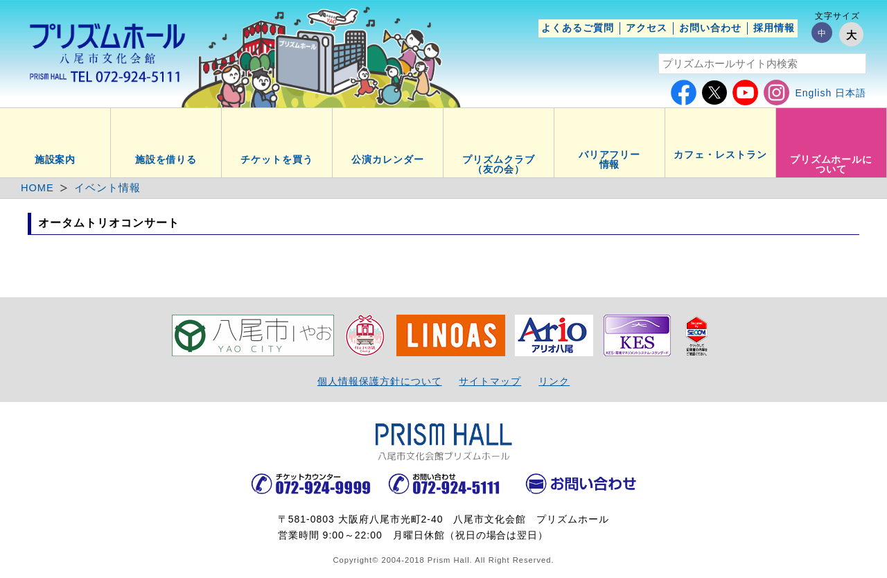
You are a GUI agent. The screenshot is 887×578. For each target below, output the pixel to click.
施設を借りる (166, 159)
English (813, 92)
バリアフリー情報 (610, 159)
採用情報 (774, 27)
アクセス (646, 27)
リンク (554, 381)
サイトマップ (490, 381)
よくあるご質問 (577, 27)
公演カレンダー (387, 159)
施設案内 (55, 159)
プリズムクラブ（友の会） (498, 164)
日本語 (850, 92)
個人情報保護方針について (379, 381)
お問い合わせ (710, 27)
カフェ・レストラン (720, 154)
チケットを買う (276, 159)
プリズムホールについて (831, 164)
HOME (37, 187)
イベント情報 (107, 187)
